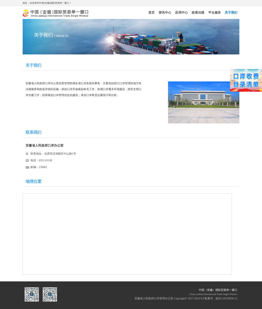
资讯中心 (165, 12)
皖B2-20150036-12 (226, 298)
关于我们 (231, 12)
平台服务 (214, 12)
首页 (151, 12)
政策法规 (198, 12)
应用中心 (181, 12)
